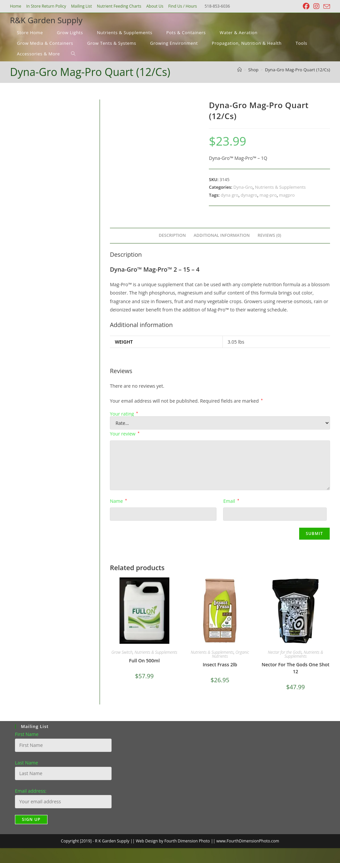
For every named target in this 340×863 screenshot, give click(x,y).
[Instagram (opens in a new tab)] (316, 6)
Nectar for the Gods (285, 652)
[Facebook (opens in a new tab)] (306, 6)
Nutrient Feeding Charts (119, 6)
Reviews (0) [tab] (269, 235)
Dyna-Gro (243, 187)
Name (118, 501)
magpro (287, 195)
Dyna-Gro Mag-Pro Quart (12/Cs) (297, 70)
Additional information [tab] (222, 235)
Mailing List (81, 6)
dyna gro (229, 195)
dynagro (249, 195)
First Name (27, 734)
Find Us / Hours (182, 6)
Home (15, 6)
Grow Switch (122, 652)
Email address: (30, 791)
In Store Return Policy (46, 6)
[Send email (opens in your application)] (325, 6)
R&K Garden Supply (46, 20)
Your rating (124, 414)
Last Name (26, 763)
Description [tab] (172, 235)
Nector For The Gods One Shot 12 (295, 668)
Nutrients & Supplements (280, 187)
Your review (124, 434)
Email (231, 501)
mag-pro (268, 195)
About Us (154, 6)
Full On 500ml (144, 660)
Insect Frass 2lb (220, 664)
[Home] (239, 70)
